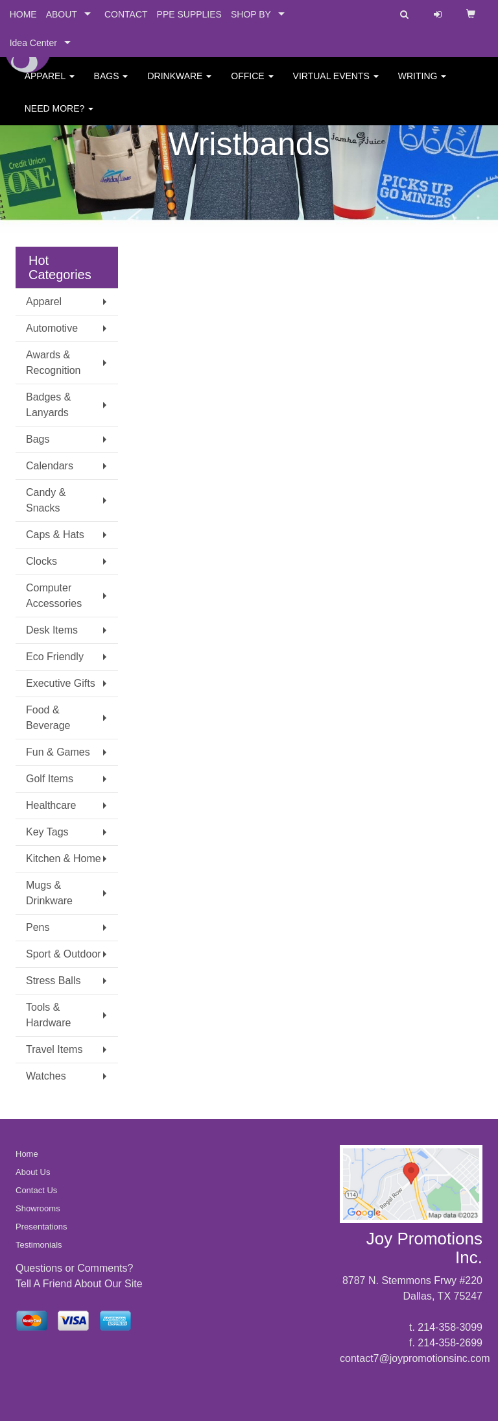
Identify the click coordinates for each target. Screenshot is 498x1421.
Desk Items (52, 630)
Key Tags (47, 831)
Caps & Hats (55, 534)
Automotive (52, 328)
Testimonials (39, 1245)
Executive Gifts (60, 683)
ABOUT (61, 14)
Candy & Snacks (45, 500)
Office (252, 84)
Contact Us (36, 1190)
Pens (37, 927)
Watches (46, 1075)
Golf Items (49, 778)
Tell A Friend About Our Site (79, 1283)
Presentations (41, 1226)
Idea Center (33, 43)
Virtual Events (336, 84)
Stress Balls (53, 980)
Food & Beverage (48, 717)
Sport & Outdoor (63, 953)
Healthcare (51, 805)
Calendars (49, 465)
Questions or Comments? (74, 1268)
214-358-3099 (450, 1327)
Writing (422, 84)
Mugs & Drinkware (49, 893)
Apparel (50, 84)
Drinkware (179, 84)
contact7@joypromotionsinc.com (415, 1358)
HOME (23, 14)
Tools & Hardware (48, 1015)
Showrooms (38, 1208)
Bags (111, 84)
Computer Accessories (54, 595)
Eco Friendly (55, 656)
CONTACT (126, 14)
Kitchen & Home (63, 858)
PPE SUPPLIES (189, 14)
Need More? (59, 117)
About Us (33, 1172)
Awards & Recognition (53, 362)
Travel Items (54, 1049)
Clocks (41, 561)
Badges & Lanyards (48, 404)
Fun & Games (58, 752)
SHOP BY (251, 14)
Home (27, 1154)
